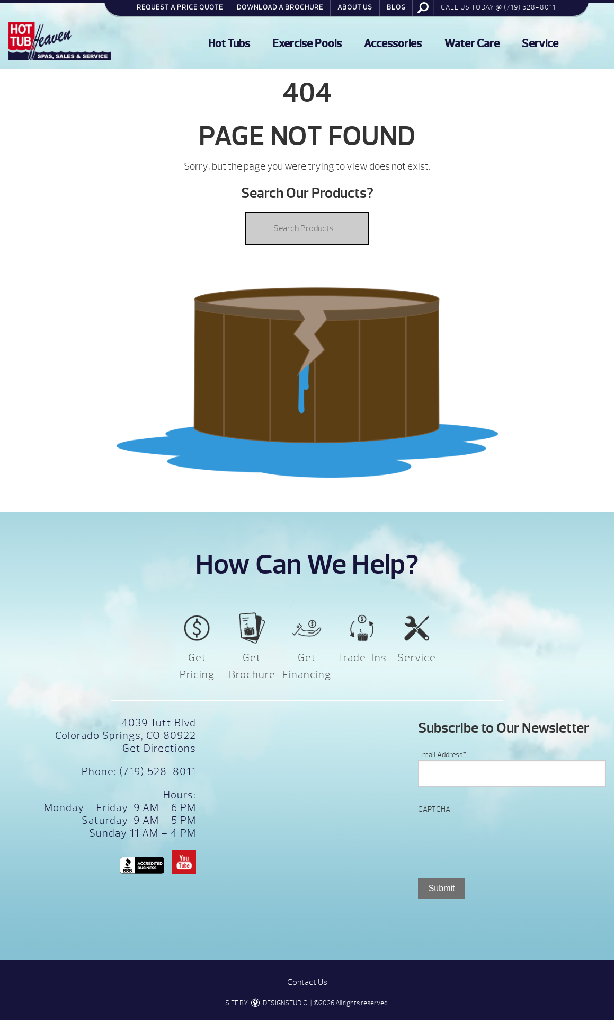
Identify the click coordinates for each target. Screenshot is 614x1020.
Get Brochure (252, 666)
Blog (396, 7)
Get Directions (159, 748)
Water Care (472, 44)
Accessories (393, 44)
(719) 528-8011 (156, 771)
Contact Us (307, 982)
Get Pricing (197, 666)
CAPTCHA (434, 809)
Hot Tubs (229, 44)
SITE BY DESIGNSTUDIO (266, 1003)
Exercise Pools (307, 44)
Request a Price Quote (180, 7)
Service (540, 44)
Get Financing (306, 666)
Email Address (442, 754)
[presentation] (498, 835)
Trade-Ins (362, 657)
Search (423, 7)
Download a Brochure (280, 7)
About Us (354, 7)
